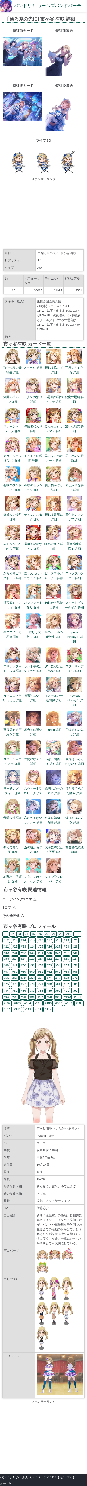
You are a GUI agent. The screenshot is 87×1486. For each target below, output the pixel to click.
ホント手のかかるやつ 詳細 (33, 666)
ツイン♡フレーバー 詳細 (54, 876)
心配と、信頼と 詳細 (12, 876)
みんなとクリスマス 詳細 (54, 426)
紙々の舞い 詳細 (53, 544)
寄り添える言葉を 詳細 (12, 729)
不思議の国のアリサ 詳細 (54, 397)
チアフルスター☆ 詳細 (33, 514)
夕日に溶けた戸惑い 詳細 (54, 666)
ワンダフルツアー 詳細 (74, 573)
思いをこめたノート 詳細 (54, 455)
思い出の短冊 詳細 (74, 455)
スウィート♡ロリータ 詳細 (33, 788)
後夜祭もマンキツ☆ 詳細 (12, 602)
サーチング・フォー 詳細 (12, 788)
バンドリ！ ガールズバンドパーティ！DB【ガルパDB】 (38, 1477)
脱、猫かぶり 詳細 (54, 485)
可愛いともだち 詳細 (74, 367)
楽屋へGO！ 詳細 (33, 695)
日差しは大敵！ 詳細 (33, 632)
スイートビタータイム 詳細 (74, 602)
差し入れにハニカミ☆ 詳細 (33, 573)
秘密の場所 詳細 (74, 397)
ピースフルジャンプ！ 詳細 (53, 573)
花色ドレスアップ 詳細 (74, 514)
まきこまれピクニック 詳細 (33, 876)
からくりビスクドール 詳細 (12, 573)
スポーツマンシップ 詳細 (12, 426)
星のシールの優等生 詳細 (54, 632)
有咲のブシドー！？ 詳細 (12, 485)
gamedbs (6, 1483)
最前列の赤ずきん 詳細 (33, 544)
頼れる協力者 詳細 (54, 367)
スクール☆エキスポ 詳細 (12, 759)
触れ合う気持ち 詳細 (54, 602)
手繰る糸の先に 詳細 (74, 729)
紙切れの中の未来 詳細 (54, 788)
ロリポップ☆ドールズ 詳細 (12, 666)
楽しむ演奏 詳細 (74, 426)
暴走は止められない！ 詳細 (74, 759)
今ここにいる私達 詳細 (12, 632)
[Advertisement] (43, 214)
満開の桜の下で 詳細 (12, 397)
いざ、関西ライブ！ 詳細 (54, 759)
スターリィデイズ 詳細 (74, 666)
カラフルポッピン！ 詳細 (12, 455)
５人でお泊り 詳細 (33, 397)
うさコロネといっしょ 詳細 (12, 695)
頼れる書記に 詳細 (54, 514)
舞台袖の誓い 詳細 (33, 729)
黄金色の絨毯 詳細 (74, 847)
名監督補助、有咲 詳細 (54, 817)
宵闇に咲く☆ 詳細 (33, 759)
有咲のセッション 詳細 (33, 485)
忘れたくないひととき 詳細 (33, 817)
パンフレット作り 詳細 (33, 602)
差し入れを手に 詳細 (74, 485)
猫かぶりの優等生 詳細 (12, 367)
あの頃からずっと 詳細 (33, 847)
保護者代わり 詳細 (33, 426)
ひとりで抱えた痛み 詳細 (74, 788)
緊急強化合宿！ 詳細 (74, 544)
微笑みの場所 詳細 (12, 514)
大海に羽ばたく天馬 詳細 (54, 847)
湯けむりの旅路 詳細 (74, 817)
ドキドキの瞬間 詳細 (33, 455)
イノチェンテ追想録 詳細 (54, 695)
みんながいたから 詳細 (12, 544)
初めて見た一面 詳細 (12, 847)
